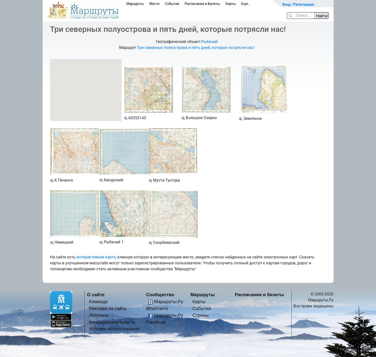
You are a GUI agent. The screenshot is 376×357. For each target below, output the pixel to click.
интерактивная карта (96, 257)
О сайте (96, 294)
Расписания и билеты (259, 294)
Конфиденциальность (112, 322)
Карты (231, 4)
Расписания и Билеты (202, 4)
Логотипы (99, 315)
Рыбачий (209, 41)
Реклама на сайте (108, 308)
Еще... (246, 4)
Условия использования (114, 328)
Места (154, 4)
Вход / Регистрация (298, 4)
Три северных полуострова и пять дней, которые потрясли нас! (195, 47)
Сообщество (160, 294)
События (172, 4)
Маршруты (135, 4)
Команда (98, 301)
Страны (200, 315)
